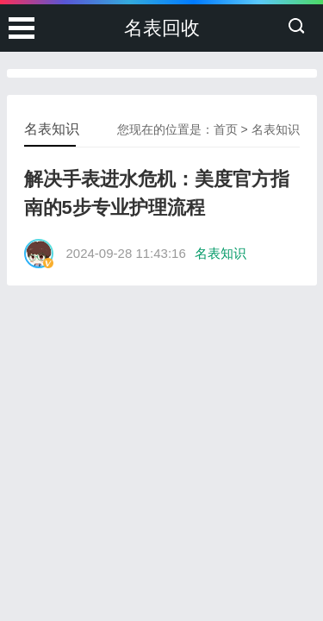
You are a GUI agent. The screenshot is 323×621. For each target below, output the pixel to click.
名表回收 (162, 28)
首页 (226, 129)
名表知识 (276, 129)
